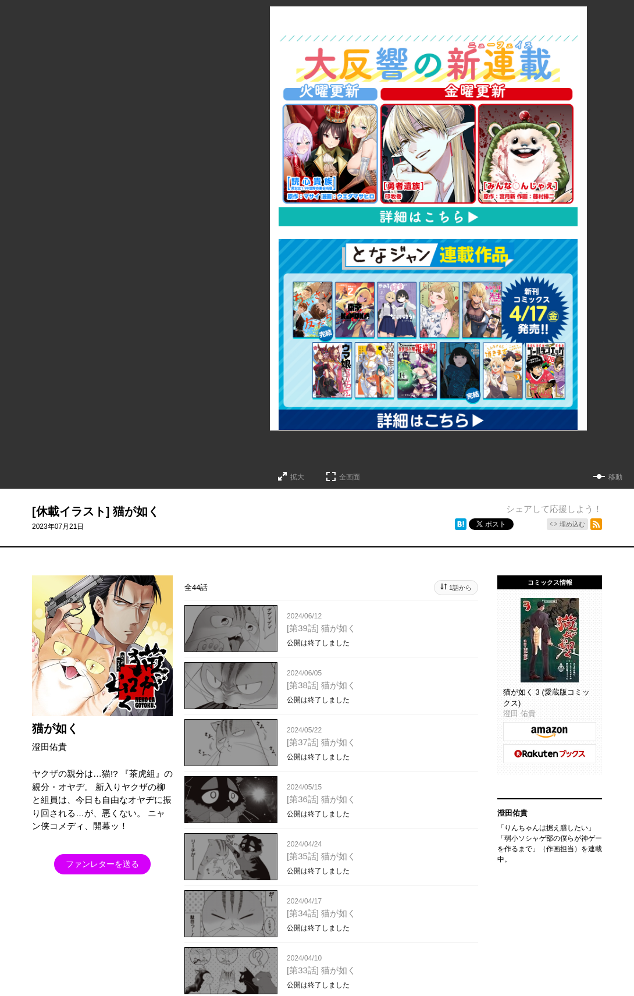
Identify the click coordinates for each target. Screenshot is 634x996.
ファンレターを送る (102, 864)
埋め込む (572, 524)
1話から (460, 587)
